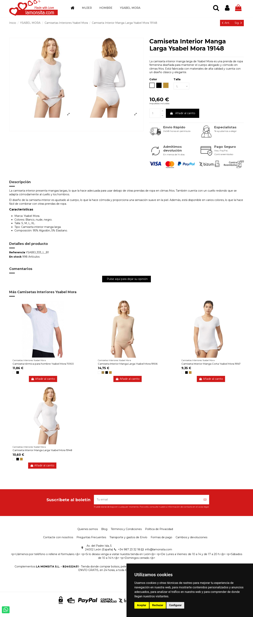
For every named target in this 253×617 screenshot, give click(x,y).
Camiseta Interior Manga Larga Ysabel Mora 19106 (127, 363)
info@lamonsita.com (158, 549)
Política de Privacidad (159, 529)
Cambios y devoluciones (191, 537)
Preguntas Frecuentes (91, 537)
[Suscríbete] (205, 499)
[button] (87, 8)
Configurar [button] (175, 605)
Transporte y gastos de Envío (128, 537)
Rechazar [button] (157, 605)
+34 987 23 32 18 (129, 549)
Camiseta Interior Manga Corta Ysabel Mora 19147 (210, 363)
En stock (15, 256)
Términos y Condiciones (126, 529)
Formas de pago (161, 537)
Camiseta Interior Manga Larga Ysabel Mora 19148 (42, 450)
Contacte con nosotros (58, 537)
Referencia (17, 252)
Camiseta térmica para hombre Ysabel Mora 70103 (43, 363)
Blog (104, 529)
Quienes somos (87, 529)
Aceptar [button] (141, 605)
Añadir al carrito (182, 113)
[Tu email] (147, 499)
